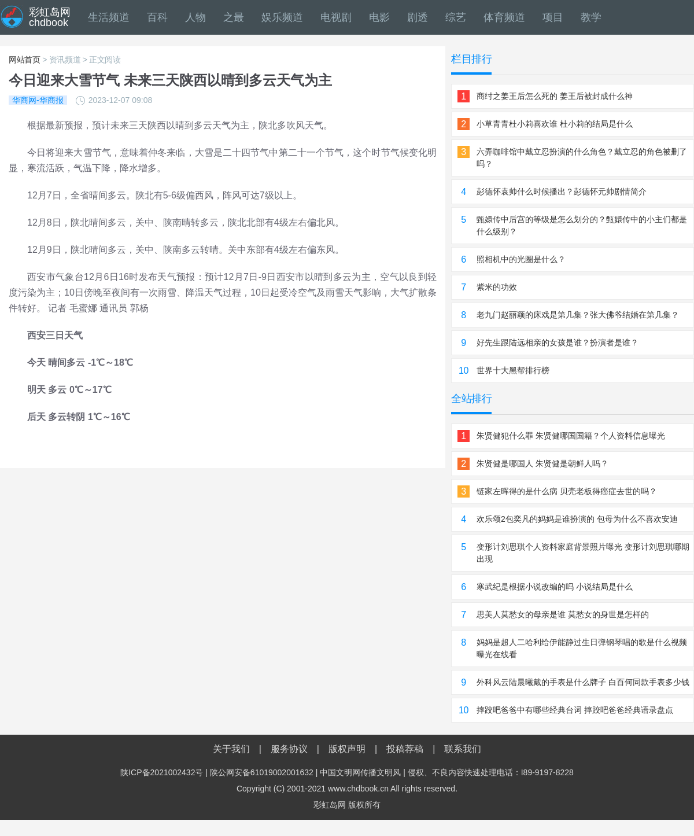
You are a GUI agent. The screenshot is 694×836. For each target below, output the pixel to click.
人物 (195, 17)
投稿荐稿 (404, 749)
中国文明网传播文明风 (360, 772)
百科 (157, 17)
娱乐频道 (282, 17)
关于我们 (231, 749)
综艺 (455, 17)
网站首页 (24, 59)
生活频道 (109, 17)
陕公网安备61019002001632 (261, 772)
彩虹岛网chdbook (50, 17)
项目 (552, 17)
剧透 (417, 17)
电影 (379, 17)
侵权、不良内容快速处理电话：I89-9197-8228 (491, 772)
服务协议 (289, 749)
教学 (591, 17)
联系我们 (462, 749)
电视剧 (336, 17)
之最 (233, 17)
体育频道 (504, 17)
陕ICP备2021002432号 (161, 772)
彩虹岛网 (329, 804)
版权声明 (347, 749)
